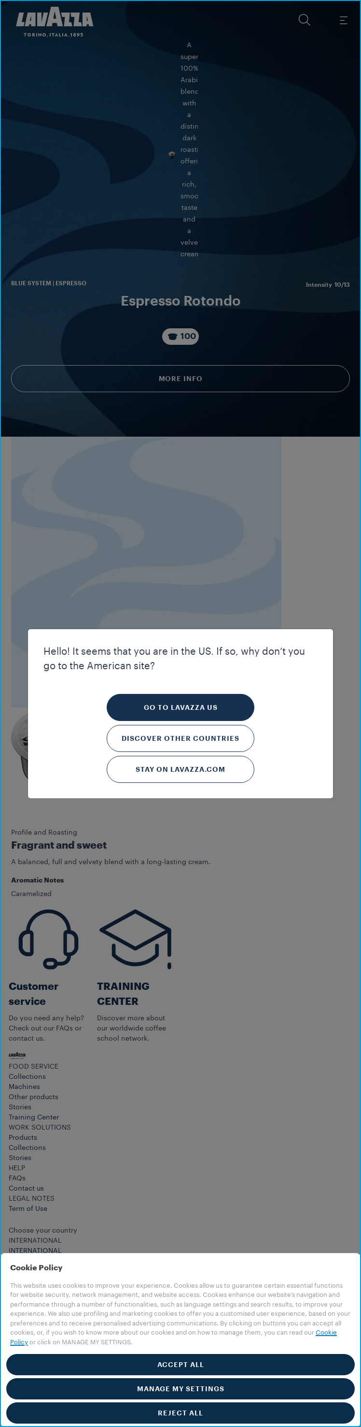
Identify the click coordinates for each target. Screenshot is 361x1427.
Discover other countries (180, 738)
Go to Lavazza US (181, 707)
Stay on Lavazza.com (180, 769)
